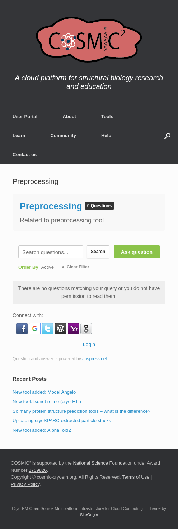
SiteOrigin (89, 514)
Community (63, 135)
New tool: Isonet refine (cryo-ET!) (47, 401)
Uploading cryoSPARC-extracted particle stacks (62, 420)
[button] (167, 135)
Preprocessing (52, 206)
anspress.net (94, 358)
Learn (19, 135)
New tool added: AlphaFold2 (42, 430)
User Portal (25, 116)
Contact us (25, 154)
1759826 (38, 470)
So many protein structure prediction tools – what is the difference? (81, 411)
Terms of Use (136, 477)
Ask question (137, 252)
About (69, 116)
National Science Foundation (102, 463)
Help (106, 135)
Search (97, 251)
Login (89, 344)
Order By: (36, 267)
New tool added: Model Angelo (44, 392)
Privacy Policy (25, 484)
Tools (107, 116)
